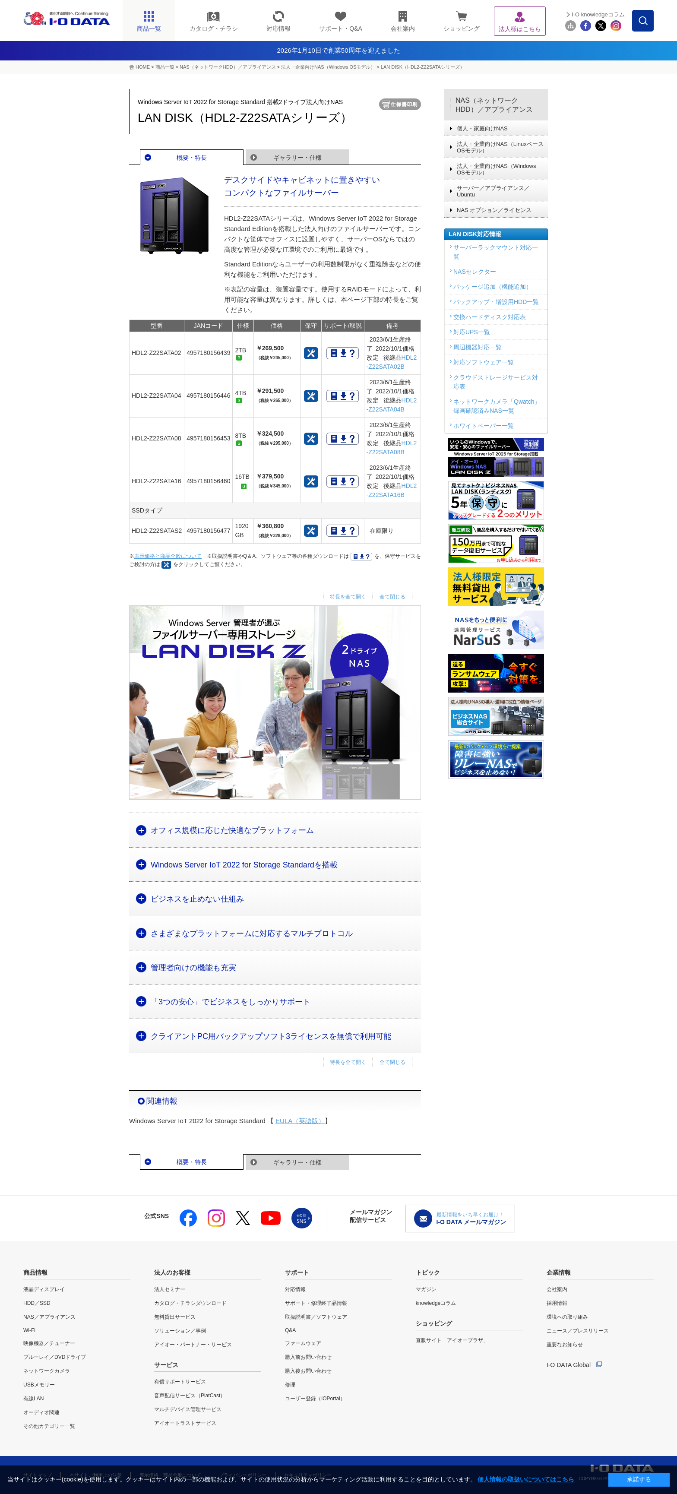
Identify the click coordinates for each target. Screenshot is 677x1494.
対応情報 (295, 1289)
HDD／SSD (37, 1303)
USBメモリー (39, 1385)
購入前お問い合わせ (308, 1357)
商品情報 (35, 1272)
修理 (290, 1385)
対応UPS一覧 (471, 332)
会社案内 (557, 1289)
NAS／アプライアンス (49, 1317)
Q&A (290, 1330)
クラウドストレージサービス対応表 (495, 382)
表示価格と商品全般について (168, 556)
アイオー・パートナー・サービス (193, 1345)
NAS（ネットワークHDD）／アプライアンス (494, 105)
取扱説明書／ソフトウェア (316, 1317)
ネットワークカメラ (46, 1371)
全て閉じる (392, 597)
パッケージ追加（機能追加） (492, 286)
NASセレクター (474, 271)
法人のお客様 (172, 1272)
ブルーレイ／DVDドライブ (54, 1357)
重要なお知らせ (565, 1345)
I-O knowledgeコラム (598, 14)
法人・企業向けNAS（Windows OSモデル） (328, 67)
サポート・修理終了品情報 (316, 1303)
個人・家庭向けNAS (482, 128)
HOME (143, 67)
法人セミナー (169, 1289)
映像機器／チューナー (49, 1343)
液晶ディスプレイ (44, 1289)
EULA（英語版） (300, 1120)
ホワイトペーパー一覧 (483, 425)
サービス (166, 1364)
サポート (297, 1272)
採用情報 (557, 1303)
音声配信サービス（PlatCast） (189, 1396)
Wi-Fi (29, 1330)
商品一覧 (164, 67)
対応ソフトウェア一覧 (483, 362)
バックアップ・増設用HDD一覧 (496, 301)
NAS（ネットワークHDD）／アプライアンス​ (227, 67)
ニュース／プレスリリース (578, 1331)
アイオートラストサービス (185, 1423)
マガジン (426, 1289)
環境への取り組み (567, 1317)
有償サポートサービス (180, 1382)
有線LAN (33, 1399)
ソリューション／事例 (180, 1331)
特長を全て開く (348, 597)
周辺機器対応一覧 (477, 347)
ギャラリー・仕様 (297, 157)
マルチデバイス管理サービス (187, 1409)
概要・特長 (192, 157)
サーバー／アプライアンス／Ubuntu (493, 191)
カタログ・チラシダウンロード (190, 1303)
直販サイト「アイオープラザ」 (452, 1340)
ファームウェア (303, 1343)
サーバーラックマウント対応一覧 (495, 252)
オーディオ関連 (41, 1412)
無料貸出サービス (175, 1317)
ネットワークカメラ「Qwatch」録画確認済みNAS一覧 (496, 406)
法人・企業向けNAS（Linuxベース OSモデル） (500, 147)
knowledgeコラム (436, 1303)
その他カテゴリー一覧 (49, 1426)
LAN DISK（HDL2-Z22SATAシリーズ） (423, 67)
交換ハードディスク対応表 (489, 316)
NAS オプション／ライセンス (494, 210)
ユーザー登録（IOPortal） (315, 1399)
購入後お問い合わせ (308, 1371)
